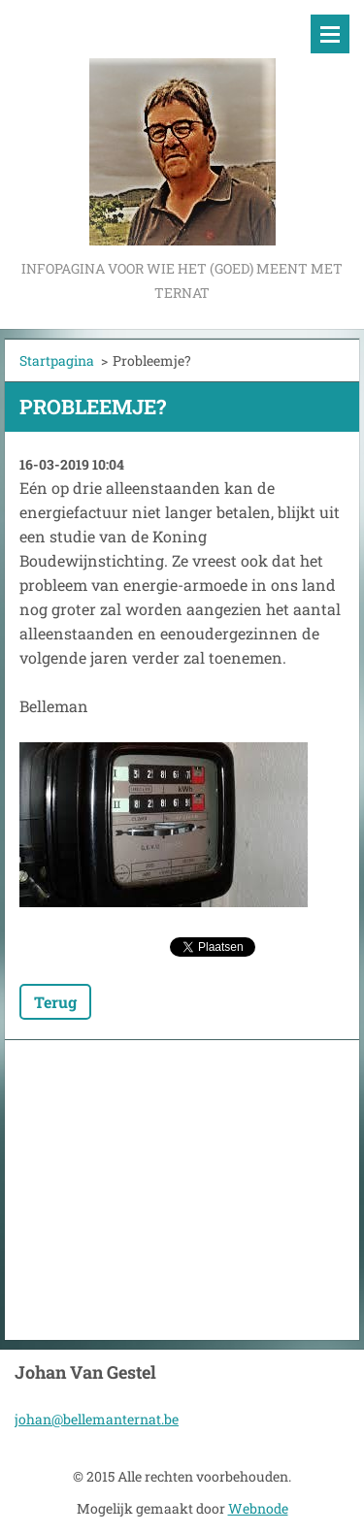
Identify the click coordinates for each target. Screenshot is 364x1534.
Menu (330, 34)
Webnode (258, 1508)
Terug (55, 1002)
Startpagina (56, 360)
